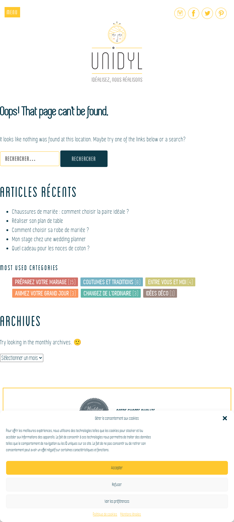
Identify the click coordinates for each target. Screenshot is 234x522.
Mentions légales (130, 514)
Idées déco (157, 293)
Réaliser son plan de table (37, 220)
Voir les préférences (117, 501)
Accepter (117, 467)
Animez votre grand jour (42, 293)
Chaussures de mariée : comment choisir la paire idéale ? (70, 211)
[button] (225, 418)
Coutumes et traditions (108, 282)
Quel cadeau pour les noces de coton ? (51, 248)
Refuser (117, 484)
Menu (12, 12)
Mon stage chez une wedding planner (49, 239)
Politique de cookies (105, 514)
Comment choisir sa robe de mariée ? (51, 230)
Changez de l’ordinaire (108, 293)
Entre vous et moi (167, 282)
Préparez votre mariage (41, 282)
